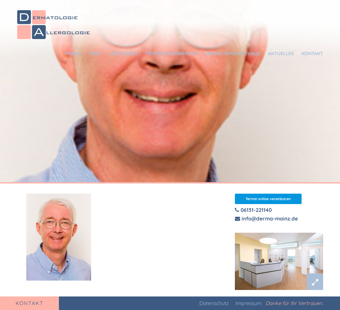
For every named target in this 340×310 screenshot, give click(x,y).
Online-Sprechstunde (233, 53)
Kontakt (312, 53)
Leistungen (123, 53)
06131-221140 (253, 210)
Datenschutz (214, 303)
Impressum (248, 303)
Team (95, 53)
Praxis (73, 53)
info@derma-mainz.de (266, 218)
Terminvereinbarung (171, 53)
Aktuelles (281, 53)
